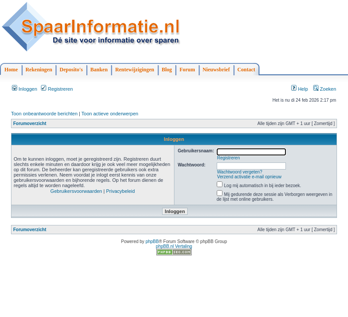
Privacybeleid (120, 191)
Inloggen (24, 89)
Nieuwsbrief (216, 69)
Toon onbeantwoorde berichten (44, 113)
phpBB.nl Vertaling (174, 246)
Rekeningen (39, 69)
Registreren (57, 89)
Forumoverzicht (29, 123)
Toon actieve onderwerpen (109, 113)
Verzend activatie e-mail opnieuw (249, 176)
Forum (187, 69)
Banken (98, 69)
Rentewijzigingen (134, 69)
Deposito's (71, 69)
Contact (246, 69)
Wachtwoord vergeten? (239, 172)
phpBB (152, 241)
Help (299, 89)
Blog (167, 69)
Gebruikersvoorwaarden (76, 191)
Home (11, 69)
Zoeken (324, 89)
